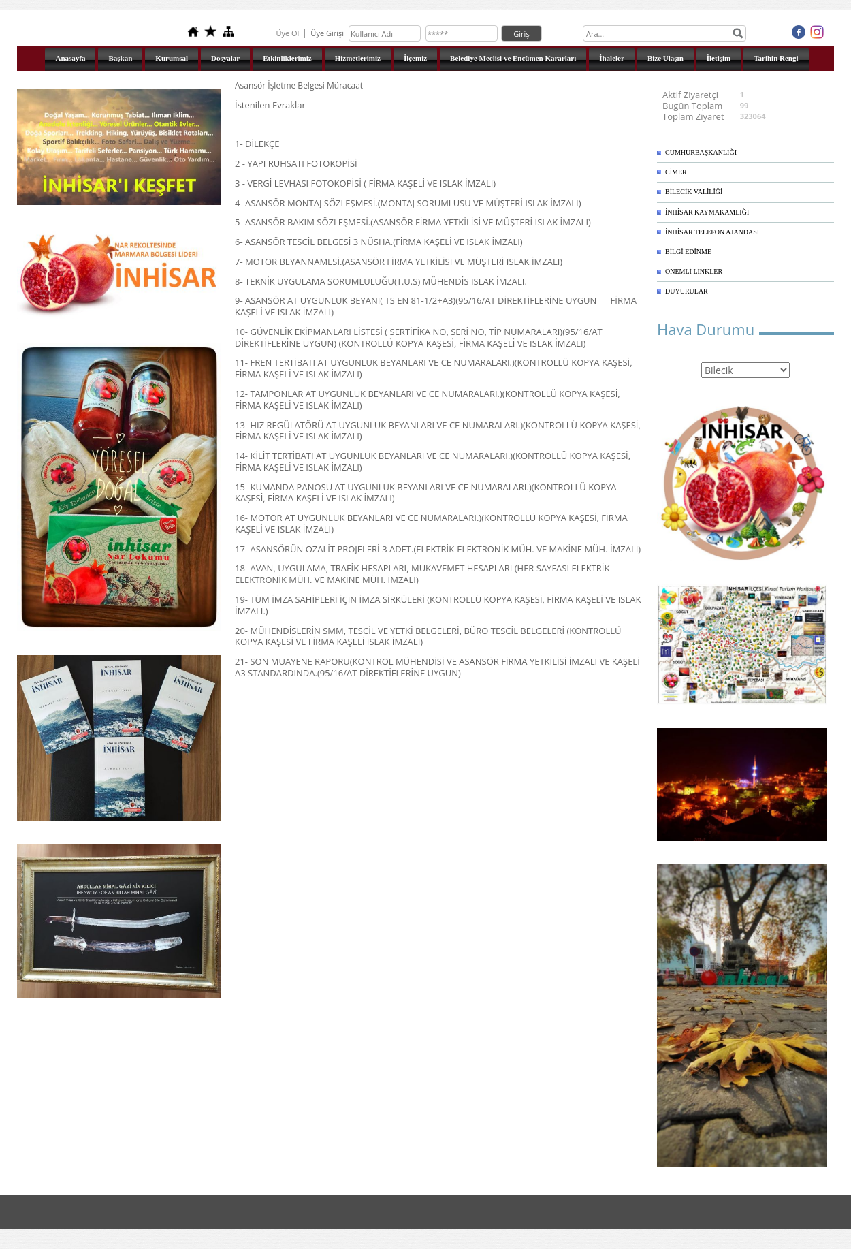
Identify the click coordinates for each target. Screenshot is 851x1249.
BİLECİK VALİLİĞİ (693, 191)
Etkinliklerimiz (287, 58)
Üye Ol (287, 33)
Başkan (120, 58)
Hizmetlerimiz (358, 58)
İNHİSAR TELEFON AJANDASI (712, 232)
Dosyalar (225, 58)
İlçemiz (415, 58)
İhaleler (611, 58)
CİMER (676, 172)
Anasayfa (70, 58)
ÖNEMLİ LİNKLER (693, 271)
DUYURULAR (686, 291)
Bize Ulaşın (665, 58)
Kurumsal (171, 58)
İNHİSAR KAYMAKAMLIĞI (707, 212)
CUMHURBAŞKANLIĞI (701, 152)
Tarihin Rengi (776, 58)
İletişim (718, 58)
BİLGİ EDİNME (688, 251)
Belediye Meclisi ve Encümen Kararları (513, 58)
